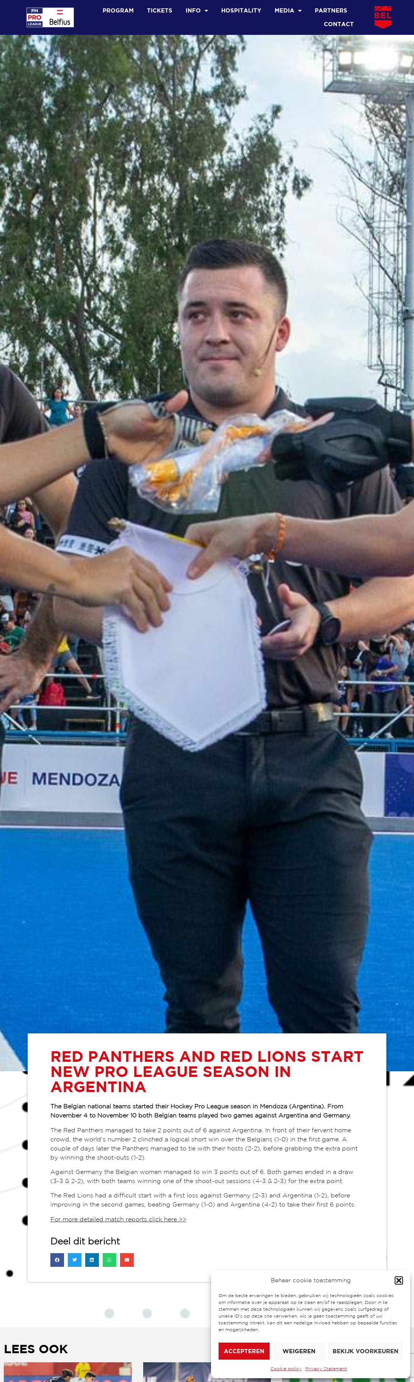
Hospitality (241, 10)
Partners (331, 10)
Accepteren (244, 1351)
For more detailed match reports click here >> (118, 1219)
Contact (339, 24)
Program (118, 10)
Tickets (159, 10)
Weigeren (299, 1351)
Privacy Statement (326, 1368)
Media (288, 10)
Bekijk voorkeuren (365, 1351)
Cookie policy (286, 1368)
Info (197, 10)
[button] (399, 1280)
